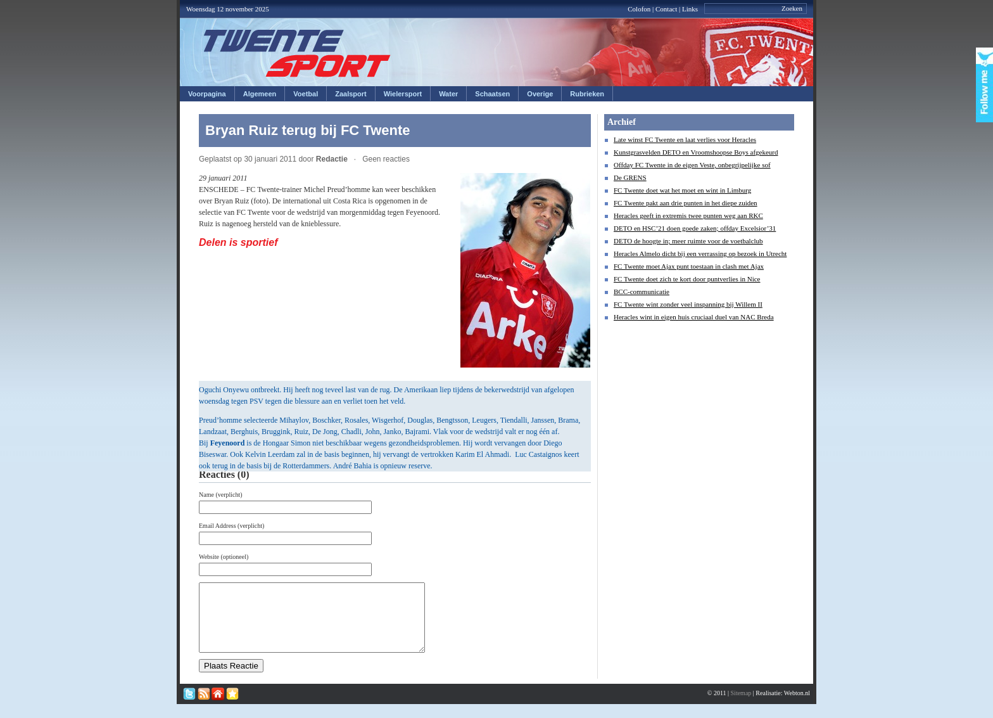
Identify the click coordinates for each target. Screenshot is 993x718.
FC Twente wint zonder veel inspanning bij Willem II (688, 304)
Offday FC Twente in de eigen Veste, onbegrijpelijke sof (692, 165)
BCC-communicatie (641, 291)
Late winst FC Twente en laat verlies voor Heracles (685, 139)
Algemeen (260, 94)
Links (690, 9)
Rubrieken (587, 94)
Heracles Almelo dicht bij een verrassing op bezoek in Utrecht (700, 253)
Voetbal (305, 94)
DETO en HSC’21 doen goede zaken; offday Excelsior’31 (695, 228)
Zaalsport (351, 94)
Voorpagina (207, 94)
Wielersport (403, 94)
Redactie (332, 159)
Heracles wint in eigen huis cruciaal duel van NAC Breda (694, 317)
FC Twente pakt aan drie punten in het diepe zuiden (685, 203)
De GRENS (630, 177)
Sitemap (741, 706)
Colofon (639, 9)
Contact (666, 9)
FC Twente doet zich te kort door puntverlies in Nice (687, 279)
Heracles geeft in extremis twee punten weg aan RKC (688, 215)
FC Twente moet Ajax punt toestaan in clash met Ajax (689, 266)
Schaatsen (492, 94)
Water (448, 94)
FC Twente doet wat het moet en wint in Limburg (682, 190)
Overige (540, 94)
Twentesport (297, 53)
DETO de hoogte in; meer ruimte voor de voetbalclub (688, 241)
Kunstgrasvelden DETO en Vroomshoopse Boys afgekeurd (696, 152)
